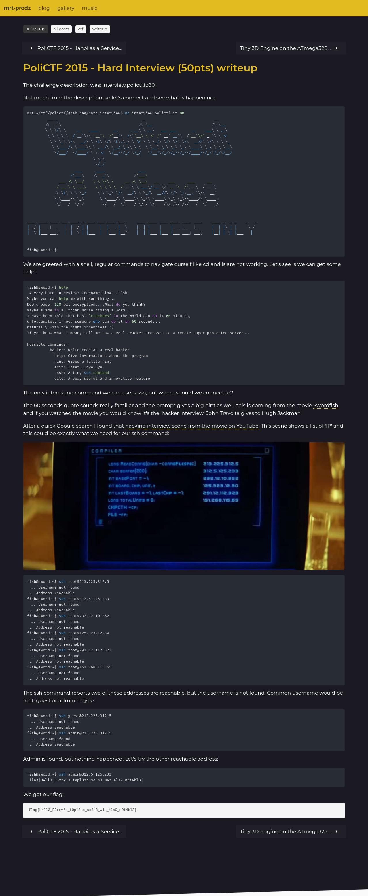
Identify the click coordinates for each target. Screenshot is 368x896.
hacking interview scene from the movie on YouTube (192, 426)
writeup (99, 29)
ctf (80, 29)
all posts (61, 29)
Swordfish (325, 405)
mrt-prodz (17, 8)
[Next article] (74, 48)
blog (44, 8)
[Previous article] (291, 48)
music (89, 8)
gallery (65, 8)
